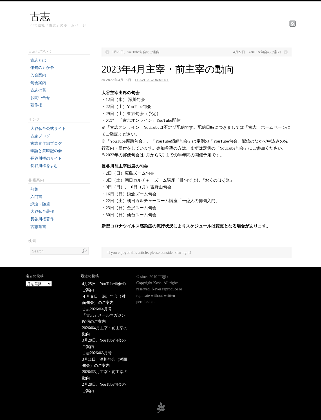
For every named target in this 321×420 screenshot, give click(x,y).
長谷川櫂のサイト (46, 158)
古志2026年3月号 (97, 353)
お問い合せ (40, 98)
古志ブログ (40, 136)
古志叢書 (38, 227)
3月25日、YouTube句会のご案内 (136, 52)
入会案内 (38, 75)
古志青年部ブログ (46, 143)
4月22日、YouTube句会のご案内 (257, 52)
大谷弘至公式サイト (48, 129)
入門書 (36, 197)
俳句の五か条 (42, 68)
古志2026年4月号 (97, 309)
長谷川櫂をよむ (44, 166)
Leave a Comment (152, 80)
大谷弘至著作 (42, 211)
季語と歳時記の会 (46, 151)
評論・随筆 (40, 204)
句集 (34, 189)
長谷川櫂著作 (42, 219)
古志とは (38, 60)
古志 (40, 17)
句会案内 (38, 83)
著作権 (36, 105)
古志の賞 (38, 90)
